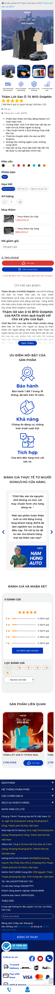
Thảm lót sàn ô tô (30, 3)
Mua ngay (28, 263)
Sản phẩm (12, 3)
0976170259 (27, 895)
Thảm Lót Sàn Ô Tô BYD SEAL (20, 755)
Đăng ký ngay (27, 937)
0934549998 (37, 890)
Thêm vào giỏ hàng (27, 269)
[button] (51, 532)
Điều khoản (24, 926)
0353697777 (26, 886)
